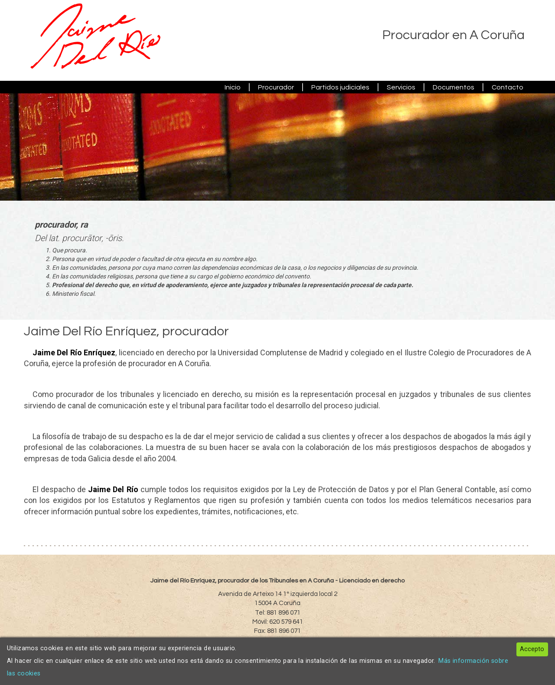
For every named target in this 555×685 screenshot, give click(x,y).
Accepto (532, 649)
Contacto (507, 87)
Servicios (401, 87)
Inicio (233, 87)
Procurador (276, 87)
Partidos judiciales (340, 87)
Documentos (453, 87)
